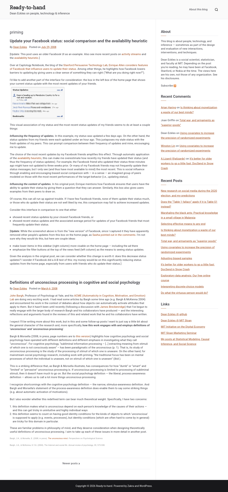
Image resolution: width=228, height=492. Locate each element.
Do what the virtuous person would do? (184, 292)
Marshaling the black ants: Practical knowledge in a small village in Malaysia (189, 215)
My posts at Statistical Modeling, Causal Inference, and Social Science (185, 342)
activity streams (131, 54)
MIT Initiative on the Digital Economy (183, 326)
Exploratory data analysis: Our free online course (185, 278)
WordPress (145, 486)
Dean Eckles (20, 47)
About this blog (198, 9)
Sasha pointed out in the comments (113, 234)
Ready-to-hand (27, 7)
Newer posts (70, 463)
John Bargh (17, 295)
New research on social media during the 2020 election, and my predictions (189, 193)
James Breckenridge (112, 306)
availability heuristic (26, 58)
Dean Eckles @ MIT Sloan (176, 320)
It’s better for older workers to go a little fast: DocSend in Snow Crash (187, 163)
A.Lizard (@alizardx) (173, 158)
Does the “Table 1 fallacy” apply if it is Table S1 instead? (189, 204)
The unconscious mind (58, 438)
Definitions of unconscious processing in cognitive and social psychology (75, 282)
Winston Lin (168, 145)
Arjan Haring (168, 107)
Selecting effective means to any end (183, 223)
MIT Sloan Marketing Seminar (179, 333)
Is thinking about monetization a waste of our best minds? (188, 232)
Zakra (131, 486)
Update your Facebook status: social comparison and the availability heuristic (78, 41)
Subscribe (168, 85)
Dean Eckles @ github (174, 314)
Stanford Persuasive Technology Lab (85, 65)
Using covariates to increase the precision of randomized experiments (188, 250)
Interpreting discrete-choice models (182, 286)
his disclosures (170, 78)
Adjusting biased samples (176, 258)
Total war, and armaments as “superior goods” (189, 241)
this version (83, 336)
